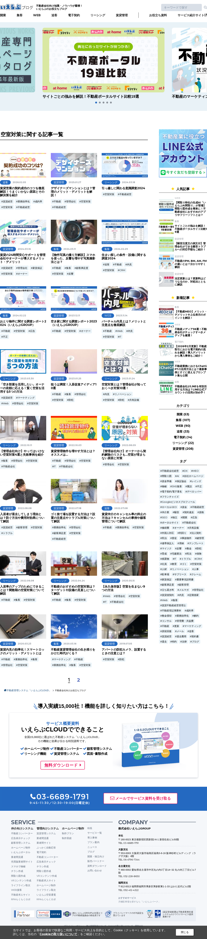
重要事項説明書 (185, 579)
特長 (89, 828)
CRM (122, 270)
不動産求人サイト (20, 894)
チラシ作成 (17, 871)
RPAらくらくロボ (20, 899)
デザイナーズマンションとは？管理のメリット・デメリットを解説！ (73, 191)
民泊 (164, 538)
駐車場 (165, 574)
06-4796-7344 (131, 859)
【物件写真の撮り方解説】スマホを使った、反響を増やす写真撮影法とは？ (73, 258)
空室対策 (8, 207)
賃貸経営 (8, 201)
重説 (189, 486)
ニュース (92, 847)
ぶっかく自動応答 (46, 847)
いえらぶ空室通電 (46, 894)
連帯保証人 (168, 543)
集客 (20, 15)
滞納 (181, 543)
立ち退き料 (168, 590)
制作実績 (67, 838)
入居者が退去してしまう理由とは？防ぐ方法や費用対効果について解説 (22, 517)
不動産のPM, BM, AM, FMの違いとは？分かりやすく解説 (191, 264)
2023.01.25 (75, 378)
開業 (3, 15)
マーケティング (26, 397)
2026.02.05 (19, 182)
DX (186, 471)
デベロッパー (194, 491)
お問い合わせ (94, 870)
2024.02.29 (121, 249)
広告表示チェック (20, 838)
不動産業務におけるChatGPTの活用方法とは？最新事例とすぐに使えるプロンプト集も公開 (191, 370)
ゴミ (184, 564)
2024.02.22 (19, 315)
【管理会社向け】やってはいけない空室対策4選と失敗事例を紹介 (22, 452)
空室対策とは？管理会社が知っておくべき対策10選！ (124, 386)
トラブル (8, 533)
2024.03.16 (24, 249)
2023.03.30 (27, 378)
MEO (196, 471)
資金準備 (167, 481)
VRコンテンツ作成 (21, 880)
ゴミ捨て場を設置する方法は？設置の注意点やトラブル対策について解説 (73, 517)
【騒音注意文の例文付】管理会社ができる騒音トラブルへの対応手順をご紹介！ (190, 246)
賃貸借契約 (168, 595)
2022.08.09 (129, 445)
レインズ (196, 481)
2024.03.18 (128, 182)
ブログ (195, 641)
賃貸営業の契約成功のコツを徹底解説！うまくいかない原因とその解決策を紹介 (22, 191)
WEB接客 (16, 889)
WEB (37, 15)
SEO (164, 517)
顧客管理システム (20, 842)
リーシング (97, 15)
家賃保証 (37, 267)
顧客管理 (22, 527)
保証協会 (181, 481)
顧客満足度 (82, 267)
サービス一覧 (94, 832)
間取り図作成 (18, 875)
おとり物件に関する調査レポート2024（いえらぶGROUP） (23, 323)
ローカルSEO (169, 507)
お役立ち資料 (158, 15)
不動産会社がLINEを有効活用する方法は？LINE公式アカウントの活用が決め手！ (191, 389)
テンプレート (196, 543)
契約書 (195, 636)
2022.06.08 (27, 580)
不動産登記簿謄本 (171, 610)
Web (120, 330)
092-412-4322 (131, 890)
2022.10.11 (26, 445)
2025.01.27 (75, 182)
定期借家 (194, 595)
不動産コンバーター (22, 833)
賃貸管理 (122, 15)
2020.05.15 (128, 580)
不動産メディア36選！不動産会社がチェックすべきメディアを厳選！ (191, 332)
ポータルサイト (170, 522)
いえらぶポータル (20, 852)
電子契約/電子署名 (172, 491)
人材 (164, 569)
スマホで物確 (18, 866)
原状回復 (167, 631)
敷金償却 (167, 616)
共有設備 (134, 399)
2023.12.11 (74, 315)
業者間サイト (44, 842)
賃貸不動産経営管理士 (174, 605)
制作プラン (68, 833)
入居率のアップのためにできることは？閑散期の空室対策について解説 (22, 590)
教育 (174, 564)
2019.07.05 (125, 643)
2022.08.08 (25, 508)
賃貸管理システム (46, 833)
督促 (174, 538)
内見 (129, 264)
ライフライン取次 (20, 885)
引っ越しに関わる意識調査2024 (123, 188)
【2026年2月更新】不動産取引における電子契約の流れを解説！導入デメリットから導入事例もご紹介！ (191, 351)
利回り (182, 533)
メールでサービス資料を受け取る (143, 798)
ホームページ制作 (20, 847)
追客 (54, 15)
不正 (5, 336)
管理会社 (71, 201)
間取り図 (167, 476)
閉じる (185, 932)
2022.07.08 (121, 508)
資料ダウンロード (97, 865)
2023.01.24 (128, 378)
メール (180, 631)
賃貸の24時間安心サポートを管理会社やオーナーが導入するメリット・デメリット (22, 258)
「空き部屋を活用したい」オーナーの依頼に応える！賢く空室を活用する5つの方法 (22, 388)
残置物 (165, 559)
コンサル (167, 621)
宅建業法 (176, 553)
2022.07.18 (75, 508)
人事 (196, 569)
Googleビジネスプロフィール (178, 502)
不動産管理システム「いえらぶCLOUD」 (29, 690)
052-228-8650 (131, 876)
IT (120, 336)
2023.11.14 (122, 315)
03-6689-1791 (131, 842)
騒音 (176, 512)
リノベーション (123, 394)
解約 (196, 616)
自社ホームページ (193, 476)
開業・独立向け (95, 856)
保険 (199, 553)
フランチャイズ (170, 497)
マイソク (167, 548)
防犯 (71, 399)
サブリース (180, 574)
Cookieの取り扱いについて (58, 934)
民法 (189, 553)
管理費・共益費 (185, 621)
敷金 (189, 548)
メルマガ (184, 590)
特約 (174, 641)
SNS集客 (177, 486)
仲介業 (165, 512)
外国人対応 (168, 533)
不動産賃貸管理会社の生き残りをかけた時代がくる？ (73, 651)
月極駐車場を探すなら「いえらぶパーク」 (139, 901)
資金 (184, 507)
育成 (164, 553)
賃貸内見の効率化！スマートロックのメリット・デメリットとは (22, 651)
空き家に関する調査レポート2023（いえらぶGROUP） (74, 323)
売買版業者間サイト (22, 861)
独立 (174, 517)
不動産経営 (24, 207)
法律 (184, 641)
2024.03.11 (69, 249)
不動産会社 (9, 466)
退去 (164, 641)
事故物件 (186, 538)
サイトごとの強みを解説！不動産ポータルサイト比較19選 (191, 229)
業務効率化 (24, 201)
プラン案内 (93, 842)
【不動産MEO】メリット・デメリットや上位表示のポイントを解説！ (191, 314)
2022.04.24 (78, 580)
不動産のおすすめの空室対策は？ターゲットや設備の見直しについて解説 (73, 590)
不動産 (57, 201)
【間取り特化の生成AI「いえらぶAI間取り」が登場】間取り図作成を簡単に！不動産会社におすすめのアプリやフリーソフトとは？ (190, 209)
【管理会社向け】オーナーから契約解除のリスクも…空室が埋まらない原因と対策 (124, 454)
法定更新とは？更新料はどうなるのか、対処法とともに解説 (190, 281)
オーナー (22, 273)
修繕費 (165, 528)
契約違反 (189, 512)
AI (178, 476)
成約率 (38, 201)
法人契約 (196, 533)
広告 (32, 330)
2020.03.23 (24, 643)
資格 (201, 512)
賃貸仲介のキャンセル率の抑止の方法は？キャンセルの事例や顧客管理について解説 (124, 517)
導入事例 (92, 837)
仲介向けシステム (22, 828)
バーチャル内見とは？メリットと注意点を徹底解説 (124, 323)
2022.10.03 (75, 445)
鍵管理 (200, 538)
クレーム (196, 574)
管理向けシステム (48, 828)
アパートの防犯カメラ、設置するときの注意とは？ (124, 651)
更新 (176, 626)
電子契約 (74, 15)
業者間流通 (17, 856)
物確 (164, 486)
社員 (164, 564)
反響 (71, 273)
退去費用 (181, 636)
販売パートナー (95, 861)
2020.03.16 (69, 643)
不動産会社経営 (170, 471)
